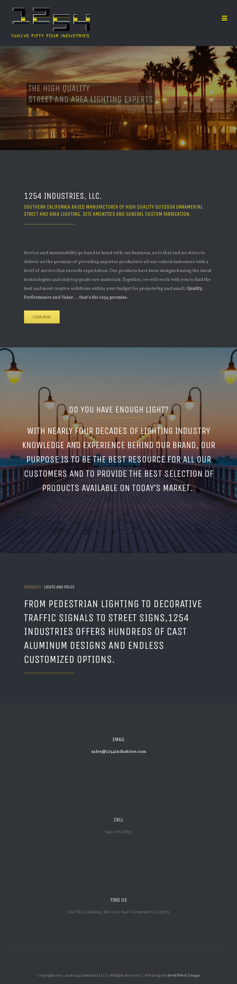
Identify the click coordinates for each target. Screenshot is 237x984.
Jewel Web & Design (184, 975)
